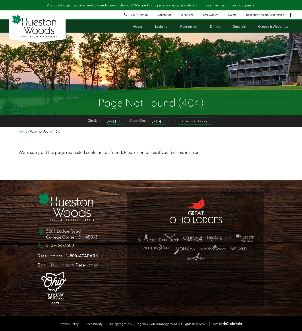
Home (23, 131)
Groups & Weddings (273, 26)
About (137, 26)
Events (232, 15)
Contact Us (164, 15)
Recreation (188, 26)
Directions (187, 15)
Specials (239, 26)
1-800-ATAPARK (135, 15)
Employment (210, 15)
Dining (215, 26)
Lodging (161, 26)
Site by (227, 324)
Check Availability (194, 121)
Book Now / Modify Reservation (265, 15)
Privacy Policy (69, 324)
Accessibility (94, 324)
